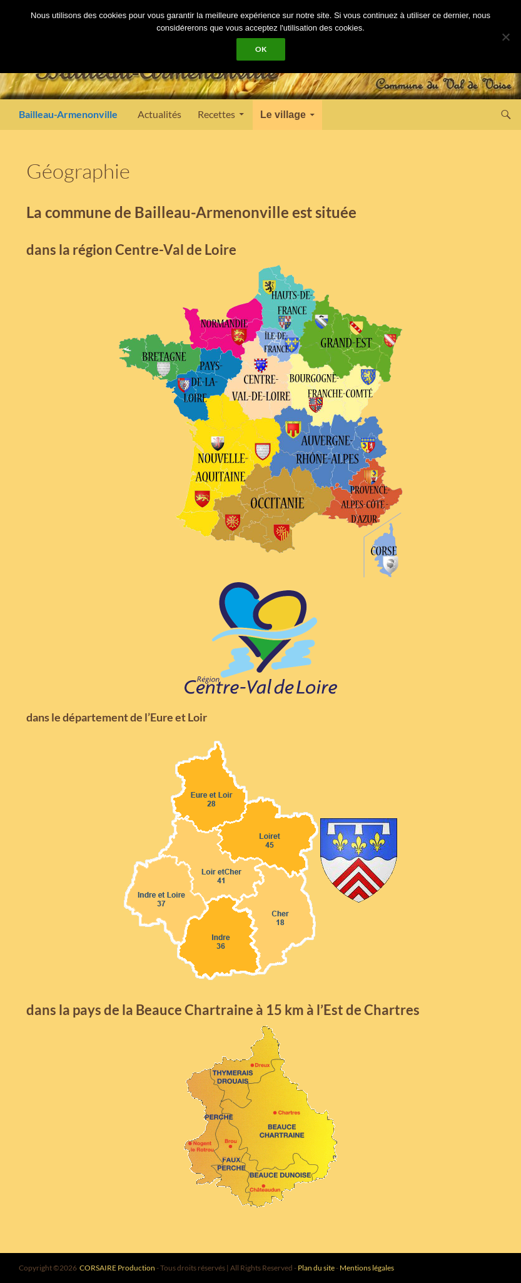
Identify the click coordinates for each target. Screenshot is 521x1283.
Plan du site (316, 1267)
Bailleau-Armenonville (68, 114)
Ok (260, 49)
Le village (283, 114)
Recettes (216, 114)
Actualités (159, 114)
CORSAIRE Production (117, 1267)
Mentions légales (367, 1267)
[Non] (505, 37)
